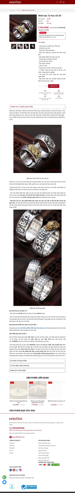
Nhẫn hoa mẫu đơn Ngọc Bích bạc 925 (18, 401)
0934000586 (16, 426)
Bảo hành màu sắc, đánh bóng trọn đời (45, 99)
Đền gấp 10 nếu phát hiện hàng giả (45, 93)
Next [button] (36, 46)
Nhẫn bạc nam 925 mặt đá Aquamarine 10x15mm (37, 401)
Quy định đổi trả (42, 448)
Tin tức (11, 448)
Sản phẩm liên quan (37, 378)
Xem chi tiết (53, 37)
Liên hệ (11, 451)
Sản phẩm (12, 446)
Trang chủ (12, 441)
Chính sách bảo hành (43, 451)
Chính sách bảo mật (43, 458)
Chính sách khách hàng (44, 441)
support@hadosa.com (16, 435)
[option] (23, 28)
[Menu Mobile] (64, 2)
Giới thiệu (11, 443)
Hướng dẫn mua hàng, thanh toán (47, 443)
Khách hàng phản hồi (43, 455)
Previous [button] (9, 46)
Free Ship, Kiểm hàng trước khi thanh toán (59, 93)
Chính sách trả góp (43, 446)
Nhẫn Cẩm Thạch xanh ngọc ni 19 (56, 401)
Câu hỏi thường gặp (43, 453)
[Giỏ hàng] (60, 2)
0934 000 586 (58, 98)
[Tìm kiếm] (57, 2)
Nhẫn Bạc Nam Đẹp (36, 328)
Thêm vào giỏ (53, 86)
